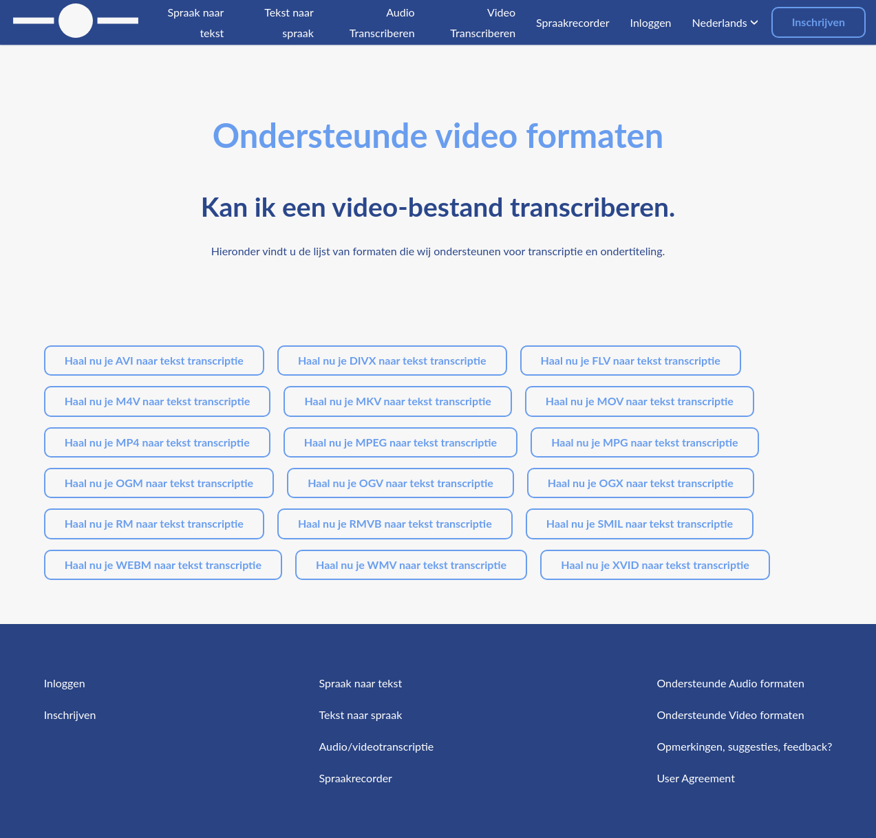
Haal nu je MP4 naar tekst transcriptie (157, 442)
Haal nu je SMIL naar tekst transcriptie (639, 523)
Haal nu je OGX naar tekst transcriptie (641, 482)
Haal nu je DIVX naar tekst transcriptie (392, 360)
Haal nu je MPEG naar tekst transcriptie (400, 442)
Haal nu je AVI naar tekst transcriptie (154, 360)
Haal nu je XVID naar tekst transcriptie (655, 564)
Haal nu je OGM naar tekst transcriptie (159, 482)
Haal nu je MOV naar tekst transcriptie (640, 400)
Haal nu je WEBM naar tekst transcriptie (163, 564)
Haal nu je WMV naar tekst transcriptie (411, 564)
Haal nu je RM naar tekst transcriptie (154, 523)
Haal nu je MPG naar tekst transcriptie (644, 442)
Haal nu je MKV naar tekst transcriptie (397, 400)
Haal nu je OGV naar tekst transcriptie (400, 482)
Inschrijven (818, 21)
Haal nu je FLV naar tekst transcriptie (630, 360)
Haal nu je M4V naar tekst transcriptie (157, 400)
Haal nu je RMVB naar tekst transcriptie (395, 523)
